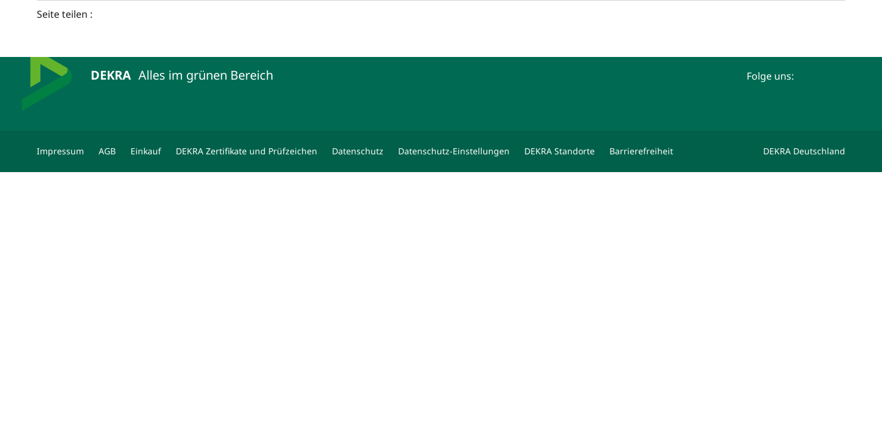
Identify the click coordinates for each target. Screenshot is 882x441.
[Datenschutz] (357, 151)
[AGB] (107, 151)
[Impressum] (60, 151)
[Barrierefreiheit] (641, 151)
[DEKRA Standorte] (559, 151)
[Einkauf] (145, 151)
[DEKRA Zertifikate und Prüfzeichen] (246, 151)
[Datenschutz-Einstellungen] (454, 151)
